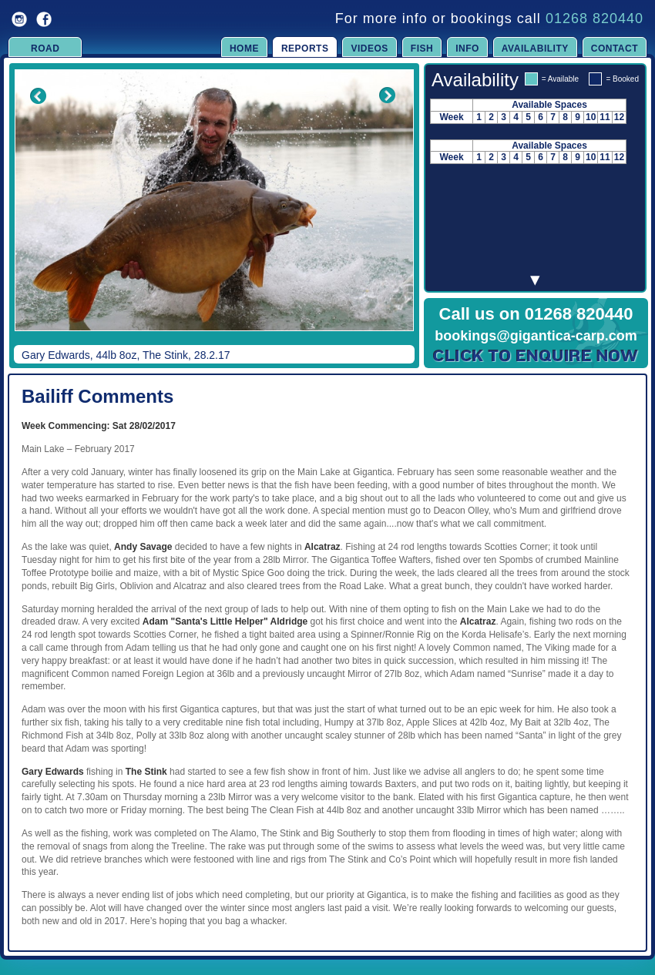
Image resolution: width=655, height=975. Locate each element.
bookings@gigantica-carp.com (536, 335)
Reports (305, 48)
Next (387, 211)
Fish (422, 48)
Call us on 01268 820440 (536, 313)
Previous (27, 211)
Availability (535, 48)
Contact (614, 48)
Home (244, 48)
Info (467, 48)
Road (45, 48)
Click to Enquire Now (536, 356)
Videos (369, 48)
